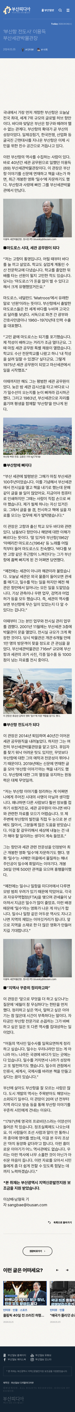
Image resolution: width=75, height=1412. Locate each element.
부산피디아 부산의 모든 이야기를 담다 (17, 10)
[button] (57, 1270)
